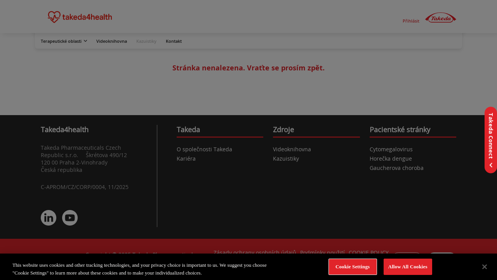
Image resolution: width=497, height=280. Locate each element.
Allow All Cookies (407, 268)
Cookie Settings (352, 268)
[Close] (484, 268)
